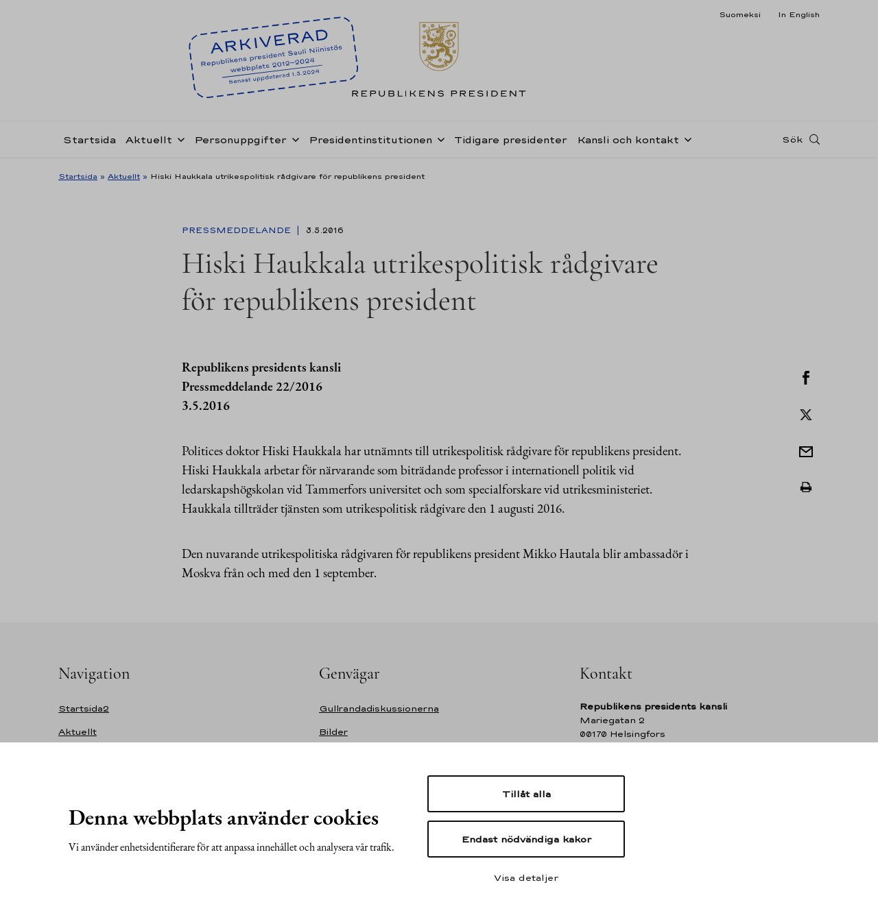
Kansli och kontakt (628, 139)
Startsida (89, 139)
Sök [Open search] (792, 139)
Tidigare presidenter (510, 139)
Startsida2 (83, 708)
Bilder (333, 732)
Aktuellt (149, 139)
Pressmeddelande (238, 230)
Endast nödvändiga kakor (526, 839)
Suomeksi (740, 14)
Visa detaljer (526, 877)
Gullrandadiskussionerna (379, 708)
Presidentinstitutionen (370, 139)
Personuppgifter (240, 139)
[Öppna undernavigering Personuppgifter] (293, 138)
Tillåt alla (526, 794)
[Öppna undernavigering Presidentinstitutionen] (438, 138)
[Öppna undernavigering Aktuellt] (178, 138)
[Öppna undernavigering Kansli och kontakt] (685, 138)
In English (799, 14)
